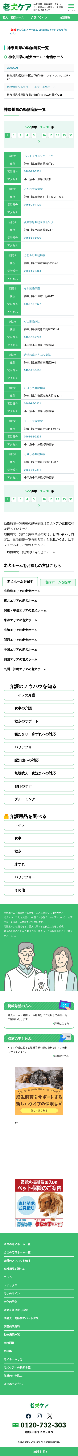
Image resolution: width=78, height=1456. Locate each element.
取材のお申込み (13, 1375)
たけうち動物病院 (34, 388)
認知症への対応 (26, 760)
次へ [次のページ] (39, 141)
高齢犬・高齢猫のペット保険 (21, 1318)
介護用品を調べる (14, 1269)
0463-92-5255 (32, 436)
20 (57, 135)
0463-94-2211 (32, 470)
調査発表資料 (12, 1326)
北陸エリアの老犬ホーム (20, 630)
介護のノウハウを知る (17, 1260)
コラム (8, 1277)
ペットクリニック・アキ (38, 156)
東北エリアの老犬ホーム (20, 600)
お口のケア (23, 786)
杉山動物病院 (32, 321)
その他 (19, 890)
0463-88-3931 (32, 171)
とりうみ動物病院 (34, 454)
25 (64, 135)
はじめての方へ (13, 1384)
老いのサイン (12, 1293)
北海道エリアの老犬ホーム (22, 591)
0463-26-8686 (32, 370)
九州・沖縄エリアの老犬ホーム (25, 669)
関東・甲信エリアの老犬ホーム (25, 610)
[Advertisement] (39, 1148)
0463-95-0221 (32, 403)
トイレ (19, 825)
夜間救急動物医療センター (40, 222)
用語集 (8, 1351)
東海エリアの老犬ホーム (20, 620)
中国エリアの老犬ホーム (20, 649)
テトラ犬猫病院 (33, 421)
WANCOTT (13, 67)
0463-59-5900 (32, 237)
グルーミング (24, 799)
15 (50, 135)
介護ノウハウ (39, 17)
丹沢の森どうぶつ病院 (37, 354)
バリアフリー (24, 747)
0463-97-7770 (32, 337)
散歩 (17, 851)
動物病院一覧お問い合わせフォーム (31, 552)
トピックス (10, 1285)
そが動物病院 (32, 288)
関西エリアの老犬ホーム (20, 640)
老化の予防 (10, 1301)
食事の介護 (23, 708)
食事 (17, 838)
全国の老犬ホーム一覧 (17, 1244)
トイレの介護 (24, 695)
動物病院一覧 (12, 1334)
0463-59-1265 (32, 270)
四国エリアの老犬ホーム (20, 659)
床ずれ (19, 864)
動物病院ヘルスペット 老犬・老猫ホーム (31, 87)
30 (70, 135)
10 (44, 135)
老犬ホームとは (13, 1359)
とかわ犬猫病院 (33, 189)
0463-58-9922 (32, 304)
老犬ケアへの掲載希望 (17, 1367)
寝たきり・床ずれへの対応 (35, 734)
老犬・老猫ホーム (13, 17)
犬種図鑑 (9, 1343)
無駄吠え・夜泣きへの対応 (35, 773)
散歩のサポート (26, 721)
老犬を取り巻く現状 (16, 1310)
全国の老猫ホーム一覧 (17, 1252)
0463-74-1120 (32, 204)
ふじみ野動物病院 (34, 255)
